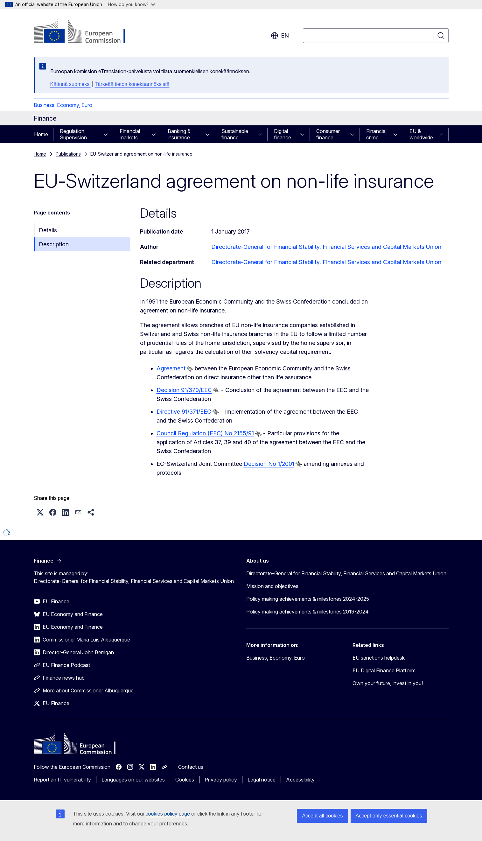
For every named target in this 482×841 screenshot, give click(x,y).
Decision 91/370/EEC (184, 390)
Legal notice (262, 779)
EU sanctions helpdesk (379, 658)
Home (41, 134)
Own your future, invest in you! (388, 683)
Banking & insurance (179, 134)
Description (54, 244)
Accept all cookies (322, 815)
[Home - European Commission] (85, 32)
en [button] (280, 35)
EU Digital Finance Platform (384, 670)
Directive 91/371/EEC (184, 411)
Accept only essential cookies (389, 815)
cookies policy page (168, 813)
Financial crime (376, 134)
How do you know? (131, 4)
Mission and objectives (272, 586)
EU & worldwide (421, 134)
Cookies (184, 779)
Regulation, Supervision (73, 134)
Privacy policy (221, 779)
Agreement (171, 368)
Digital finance (282, 134)
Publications (68, 154)
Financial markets (130, 134)
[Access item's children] (107, 134)
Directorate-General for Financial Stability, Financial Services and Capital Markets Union (326, 246)
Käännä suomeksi (70, 84)
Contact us (190, 767)
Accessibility (300, 779)
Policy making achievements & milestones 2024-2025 (307, 599)
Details (48, 230)
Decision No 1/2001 (269, 463)
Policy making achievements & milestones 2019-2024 (307, 611)
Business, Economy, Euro (63, 105)
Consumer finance (328, 134)
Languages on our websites (133, 779)
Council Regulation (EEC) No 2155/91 (205, 433)
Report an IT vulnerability (62, 779)
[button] (40, 512)
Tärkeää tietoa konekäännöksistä (132, 84)
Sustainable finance (234, 134)
